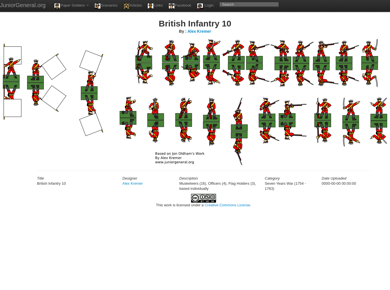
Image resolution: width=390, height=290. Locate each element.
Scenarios (106, 6)
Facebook (180, 6)
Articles (132, 6)
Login (205, 6)
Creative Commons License (227, 205)
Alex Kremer (199, 31)
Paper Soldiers (71, 6)
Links (155, 6)
